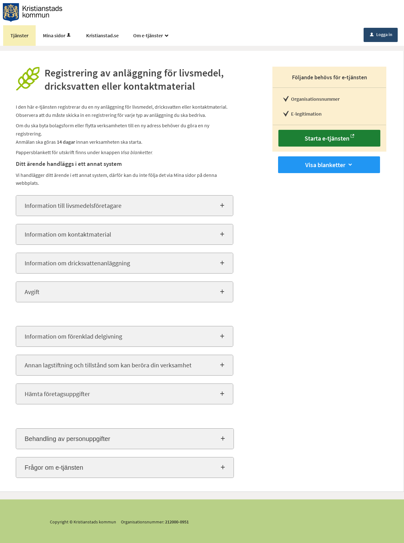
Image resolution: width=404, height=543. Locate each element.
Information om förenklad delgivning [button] (73, 336)
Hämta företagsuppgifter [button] (57, 394)
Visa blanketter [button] (329, 165)
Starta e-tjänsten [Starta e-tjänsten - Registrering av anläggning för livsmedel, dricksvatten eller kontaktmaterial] (327, 138)
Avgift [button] (32, 292)
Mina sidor (57, 35)
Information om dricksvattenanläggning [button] (77, 263)
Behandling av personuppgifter (67, 438)
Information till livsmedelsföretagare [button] (73, 205)
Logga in (381, 34)
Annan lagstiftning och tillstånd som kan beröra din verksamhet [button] (108, 365)
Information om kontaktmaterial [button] (68, 234)
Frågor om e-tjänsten (54, 467)
